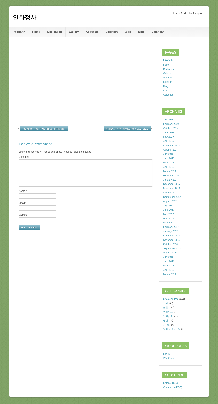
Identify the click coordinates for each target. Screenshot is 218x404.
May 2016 (168, 265)
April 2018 (168, 167)
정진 (165, 320)
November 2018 (171, 145)
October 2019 (170, 128)
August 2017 (170, 201)
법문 (165, 307)
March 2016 (169, 274)
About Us (92, 31)
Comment (24, 156)
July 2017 (168, 205)
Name (23, 191)
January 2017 (170, 231)
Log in (166, 354)
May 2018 (168, 162)
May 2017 (168, 214)
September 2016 (172, 248)
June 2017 (168, 209)
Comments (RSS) (172, 387)
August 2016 (170, 252)
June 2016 (168, 261)
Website (23, 214)
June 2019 (168, 132)
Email (22, 202)
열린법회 (168, 316)
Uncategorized (170, 299)
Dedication (54, 31)
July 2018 (168, 154)
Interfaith (19, 31)
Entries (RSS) (170, 382)
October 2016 (170, 244)
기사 (165, 303)
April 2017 (168, 218)
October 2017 (170, 192)
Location (112, 31)
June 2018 (168, 158)
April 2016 (168, 269)
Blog (128, 31)
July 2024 (168, 119)
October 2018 (170, 149)
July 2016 (168, 257)
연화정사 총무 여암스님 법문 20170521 (127, 128)
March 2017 (169, 222)
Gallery (74, 31)
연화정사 (25, 17)
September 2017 (172, 197)
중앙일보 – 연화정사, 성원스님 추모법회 (43, 128)
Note (141, 31)
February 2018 (171, 175)
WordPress (169, 358)
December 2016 (171, 235)
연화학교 (168, 311)
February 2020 (171, 124)
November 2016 (171, 239)
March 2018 (169, 171)
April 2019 (168, 141)
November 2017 (171, 188)
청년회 (166, 324)
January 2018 (170, 179)
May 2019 (168, 136)
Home (36, 31)
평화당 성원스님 (172, 329)
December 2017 (171, 184)
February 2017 (171, 227)
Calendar (157, 31)
